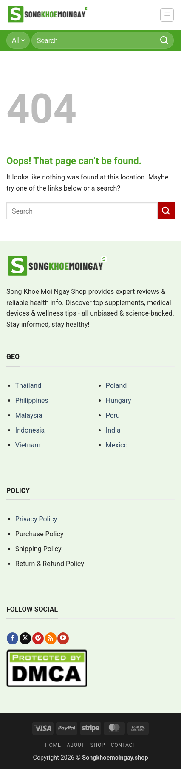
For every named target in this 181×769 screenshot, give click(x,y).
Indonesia (30, 430)
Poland (116, 386)
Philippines (31, 400)
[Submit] (164, 40)
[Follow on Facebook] (12, 638)
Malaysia (28, 415)
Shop (97, 745)
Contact (123, 745)
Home (53, 745)
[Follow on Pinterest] (38, 638)
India (113, 430)
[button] (167, 15)
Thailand (28, 386)
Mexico (117, 445)
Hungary (118, 400)
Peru (113, 415)
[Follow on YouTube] (63, 638)
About (76, 745)
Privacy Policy (36, 519)
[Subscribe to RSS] (51, 638)
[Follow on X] (25, 638)
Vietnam (27, 445)
